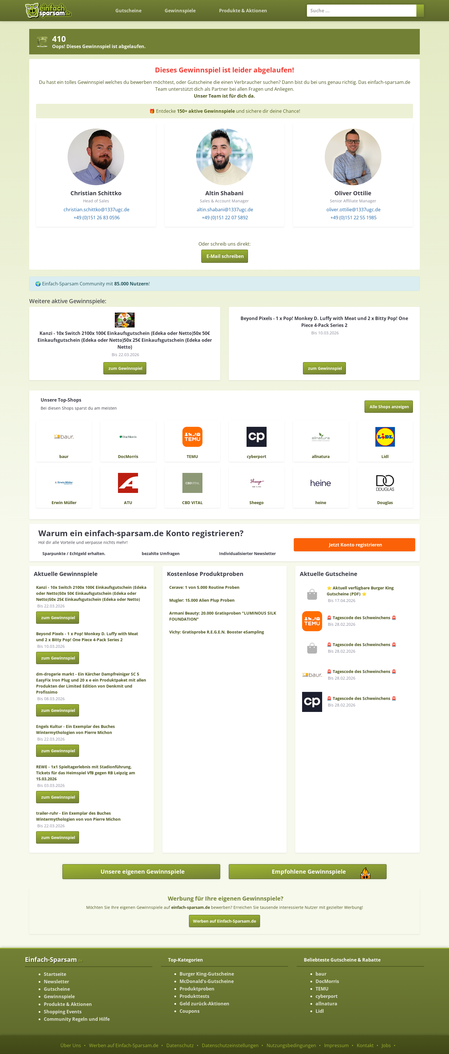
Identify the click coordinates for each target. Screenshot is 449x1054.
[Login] (288, 7)
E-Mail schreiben (225, 256)
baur (321, 974)
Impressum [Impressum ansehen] (336, 1045)
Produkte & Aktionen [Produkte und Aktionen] (243, 10)
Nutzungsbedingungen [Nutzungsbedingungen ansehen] (291, 1045)
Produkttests (194, 996)
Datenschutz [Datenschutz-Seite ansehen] (180, 1045)
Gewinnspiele (180, 10)
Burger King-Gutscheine (207, 974)
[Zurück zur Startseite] (90, 6)
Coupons (190, 1011)
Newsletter (56, 981)
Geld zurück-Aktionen (204, 1003)
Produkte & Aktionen (68, 1004)
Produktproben (197, 989)
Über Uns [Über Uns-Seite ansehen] (70, 1045)
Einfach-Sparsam (53, 959)
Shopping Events (63, 1011)
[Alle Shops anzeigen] (389, 406)
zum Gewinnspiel (125, 368)
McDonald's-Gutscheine (207, 981)
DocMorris (327, 981)
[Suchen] (420, 10)
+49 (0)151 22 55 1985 (353, 217)
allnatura (326, 1003)
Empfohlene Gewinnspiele (329, 873)
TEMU (322, 989)
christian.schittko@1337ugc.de (96, 209)
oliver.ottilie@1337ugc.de (353, 209)
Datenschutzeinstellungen (230, 1045)
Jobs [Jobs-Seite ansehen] (386, 1045)
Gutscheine (128, 10)
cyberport (327, 996)
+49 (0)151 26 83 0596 (97, 217)
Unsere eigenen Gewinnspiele (143, 871)
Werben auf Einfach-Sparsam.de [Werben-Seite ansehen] (123, 1045)
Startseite (55, 974)
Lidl (320, 1011)
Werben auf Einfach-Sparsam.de (224, 921)
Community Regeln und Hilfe (77, 1019)
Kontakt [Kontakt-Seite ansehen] (365, 1045)
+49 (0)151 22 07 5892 (225, 217)
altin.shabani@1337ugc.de (225, 209)
